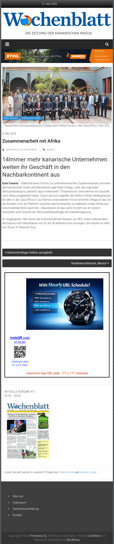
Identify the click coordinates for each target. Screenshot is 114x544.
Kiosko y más (88, 472)
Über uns (18, 496)
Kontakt (17, 515)
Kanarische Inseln (31, 118)
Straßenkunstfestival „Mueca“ (89, 263)
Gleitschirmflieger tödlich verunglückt (29, 252)
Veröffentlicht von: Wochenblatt (21, 149)
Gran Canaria (10, 118)
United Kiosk (66, 472)
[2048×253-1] (57, 55)
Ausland (50, 149)
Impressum (19, 502)
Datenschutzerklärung (26, 508)
